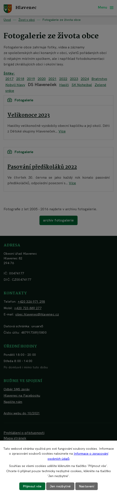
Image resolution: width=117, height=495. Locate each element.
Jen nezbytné (60, 486)
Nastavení (86, 486)
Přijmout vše (32, 486)
